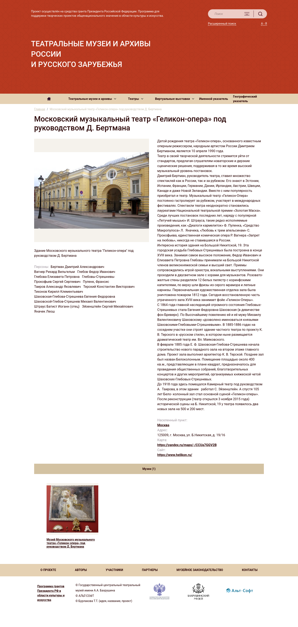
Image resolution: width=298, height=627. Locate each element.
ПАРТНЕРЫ (150, 570)
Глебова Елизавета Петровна (57, 277)
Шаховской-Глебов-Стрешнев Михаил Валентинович (75, 301)
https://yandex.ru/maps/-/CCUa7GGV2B (187, 445)
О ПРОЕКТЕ (48, 570)
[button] (92, 99)
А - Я (264, 23)
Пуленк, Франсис (96, 282)
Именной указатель (213, 99)
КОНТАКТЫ (249, 570)
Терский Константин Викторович (109, 287)
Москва (163, 425)
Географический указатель (245, 99)
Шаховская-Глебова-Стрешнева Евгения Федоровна (75, 297)
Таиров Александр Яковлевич (58, 287)
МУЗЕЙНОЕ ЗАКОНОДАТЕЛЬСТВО (200, 570)
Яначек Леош (45, 311)
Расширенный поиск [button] (222, 23)
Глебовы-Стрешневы (98, 277)
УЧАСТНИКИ (114, 570)
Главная (39, 109)
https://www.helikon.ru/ (174, 455)
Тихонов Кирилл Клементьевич (59, 292)
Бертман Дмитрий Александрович (78, 267)
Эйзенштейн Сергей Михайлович (108, 306)
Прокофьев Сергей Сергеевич (57, 282)
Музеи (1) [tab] (148, 469)
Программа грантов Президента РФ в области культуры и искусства (51, 593)
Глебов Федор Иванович (96, 272)
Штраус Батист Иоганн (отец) (57, 306)
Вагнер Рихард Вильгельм (55, 272)
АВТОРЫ (81, 570)
